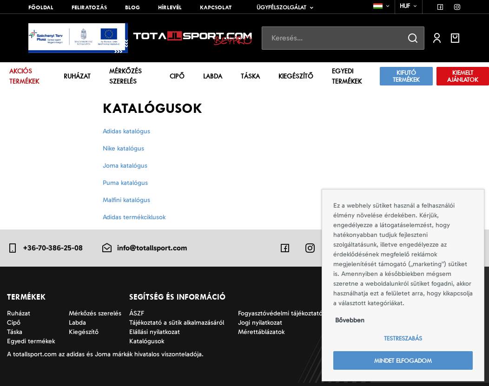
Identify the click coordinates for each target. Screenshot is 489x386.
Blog (132, 7)
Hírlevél (170, 7)
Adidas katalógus (126, 131)
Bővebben (349, 320)
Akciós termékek (24, 76)
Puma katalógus (125, 183)
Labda (212, 76)
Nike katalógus (123, 148)
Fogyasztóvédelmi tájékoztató (280, 313)
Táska (250, 76)
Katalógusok (146, 341)
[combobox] (381, 6)
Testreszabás (403, 338)
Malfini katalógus (126, 200)
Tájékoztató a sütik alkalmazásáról (176, 323)
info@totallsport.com (144, 248)
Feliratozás (89, 7)
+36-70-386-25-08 (45, 248)
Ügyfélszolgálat (281, 7)
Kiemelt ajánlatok (462, 76)
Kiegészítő (295, 76)
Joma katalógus (125, 166)
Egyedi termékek (347, 76)
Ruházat (77, 76)
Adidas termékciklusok (134, 217)
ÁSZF (136, 313)
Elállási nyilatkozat (154, 332)
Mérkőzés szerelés (125, 76)
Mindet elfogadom (403, 360)
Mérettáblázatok (261, 332)
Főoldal (40, 7)
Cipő (177, 76)
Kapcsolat (215, 7)
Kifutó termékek (406, 76)
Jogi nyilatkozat (260, 323)
